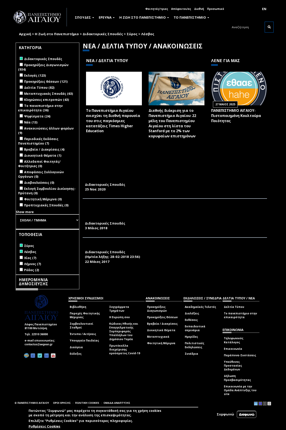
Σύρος (132, 34)
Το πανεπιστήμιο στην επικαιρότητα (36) (40, 108)
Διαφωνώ (246, 415)
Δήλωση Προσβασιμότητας (237, 378)
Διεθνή (199, 9)
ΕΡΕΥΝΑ (107, 17)
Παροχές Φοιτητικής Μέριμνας (85, 315)
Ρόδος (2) (31, 270)
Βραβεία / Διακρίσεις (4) (44, 149)
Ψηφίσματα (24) (37, 116)
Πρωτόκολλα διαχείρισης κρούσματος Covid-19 (124, 349)
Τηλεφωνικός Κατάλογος (233, 340)
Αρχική (25, 34)
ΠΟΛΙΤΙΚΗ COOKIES (87, 402)
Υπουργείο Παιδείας (84, 340)
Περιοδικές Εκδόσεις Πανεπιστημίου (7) (38, 141)
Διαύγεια (76, 347)
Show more (25, 212)
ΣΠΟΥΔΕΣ (84, 17)
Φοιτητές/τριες (156, 9)
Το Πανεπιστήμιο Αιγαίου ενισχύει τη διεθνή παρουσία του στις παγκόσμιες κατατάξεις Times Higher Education (113, 120)
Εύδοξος (76, 354)
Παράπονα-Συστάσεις (240, 355)
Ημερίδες (191, 337)
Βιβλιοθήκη (78, 307)
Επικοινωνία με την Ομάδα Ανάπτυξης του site (240, 390)
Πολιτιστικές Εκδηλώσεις (194, 345)
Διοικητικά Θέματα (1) (42, 155)
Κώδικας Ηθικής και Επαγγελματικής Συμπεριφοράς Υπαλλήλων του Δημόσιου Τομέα (123, 331)
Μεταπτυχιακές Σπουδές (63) (48, 93)
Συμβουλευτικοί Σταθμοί (81, 325)
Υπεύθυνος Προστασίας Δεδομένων (233, 365)
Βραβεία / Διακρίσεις (162, 324)
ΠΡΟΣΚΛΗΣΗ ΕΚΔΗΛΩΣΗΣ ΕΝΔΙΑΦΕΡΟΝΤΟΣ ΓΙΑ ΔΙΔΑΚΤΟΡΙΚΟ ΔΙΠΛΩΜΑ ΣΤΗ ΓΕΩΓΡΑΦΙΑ (163, 246)
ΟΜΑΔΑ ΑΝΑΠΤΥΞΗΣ (116, 402)
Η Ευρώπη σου (119, 317)
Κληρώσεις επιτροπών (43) (46, 99)
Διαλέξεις (192, 313)
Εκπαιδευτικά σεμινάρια (195, 328)
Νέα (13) (31, 122)
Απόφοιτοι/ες (181, 9)
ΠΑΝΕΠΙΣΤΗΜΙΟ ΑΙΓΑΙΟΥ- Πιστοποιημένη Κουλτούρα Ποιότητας (236, 115)
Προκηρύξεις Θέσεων (162, 317)
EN (264, 9)
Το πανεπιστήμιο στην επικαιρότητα (240, 315)
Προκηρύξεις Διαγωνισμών (157, 309)
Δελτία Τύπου (234, 307)
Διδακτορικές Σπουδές (103, 34)
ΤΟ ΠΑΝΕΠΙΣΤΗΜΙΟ (191, 17)
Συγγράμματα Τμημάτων (119, 309)
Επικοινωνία (233, 349)
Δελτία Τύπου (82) (39, 87)
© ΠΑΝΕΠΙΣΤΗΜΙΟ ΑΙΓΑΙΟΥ (32, 402)
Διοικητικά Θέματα (161, 330)
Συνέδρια (191, 354)
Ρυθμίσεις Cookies (44, 426)
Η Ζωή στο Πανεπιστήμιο (57, 34)
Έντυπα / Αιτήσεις (83, 334)
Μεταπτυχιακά (158, 337)
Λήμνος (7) (32, 264)
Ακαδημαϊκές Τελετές (200, 307)
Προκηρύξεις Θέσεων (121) (46, 81)
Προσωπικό (215, 9)
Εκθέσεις (191, 320)
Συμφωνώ (225, 414)
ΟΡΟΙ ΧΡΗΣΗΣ (62, 402)
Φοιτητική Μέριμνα (161, 343)
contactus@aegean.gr (40, 344)
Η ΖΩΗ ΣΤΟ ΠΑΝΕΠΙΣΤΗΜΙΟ (144, 17)
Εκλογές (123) (35, 75)
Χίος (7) (30, 258)
